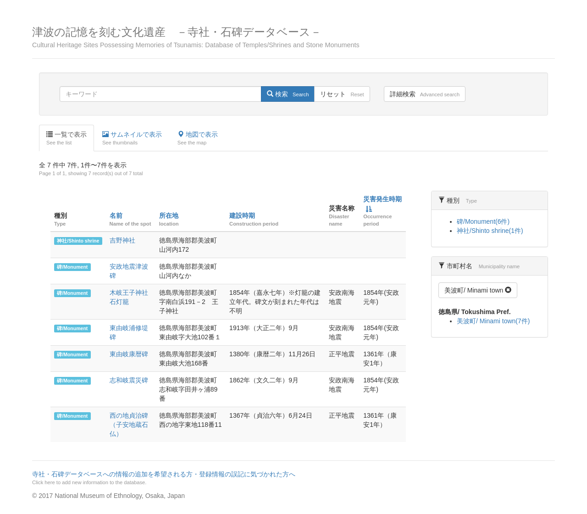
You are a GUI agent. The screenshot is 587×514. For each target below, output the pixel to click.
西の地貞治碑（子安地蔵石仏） (129, 424)
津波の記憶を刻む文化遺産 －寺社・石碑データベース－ (293, 37)
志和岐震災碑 (129, 380)
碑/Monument (72, 267)
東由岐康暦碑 (129, 354)
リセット (342, 94)
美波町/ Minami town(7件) (493, 321)
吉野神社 (122, 240)
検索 (288, 94)
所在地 (168, 215)
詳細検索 (425, 94)
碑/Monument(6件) (483, 221)
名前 (116, 215)
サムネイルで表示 (132, 138)
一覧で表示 (66, 138)
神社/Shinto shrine (78, 240)
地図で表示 (197, 138)
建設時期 (242, 215)
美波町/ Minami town (477, 290)
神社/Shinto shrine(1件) (490, 230)
